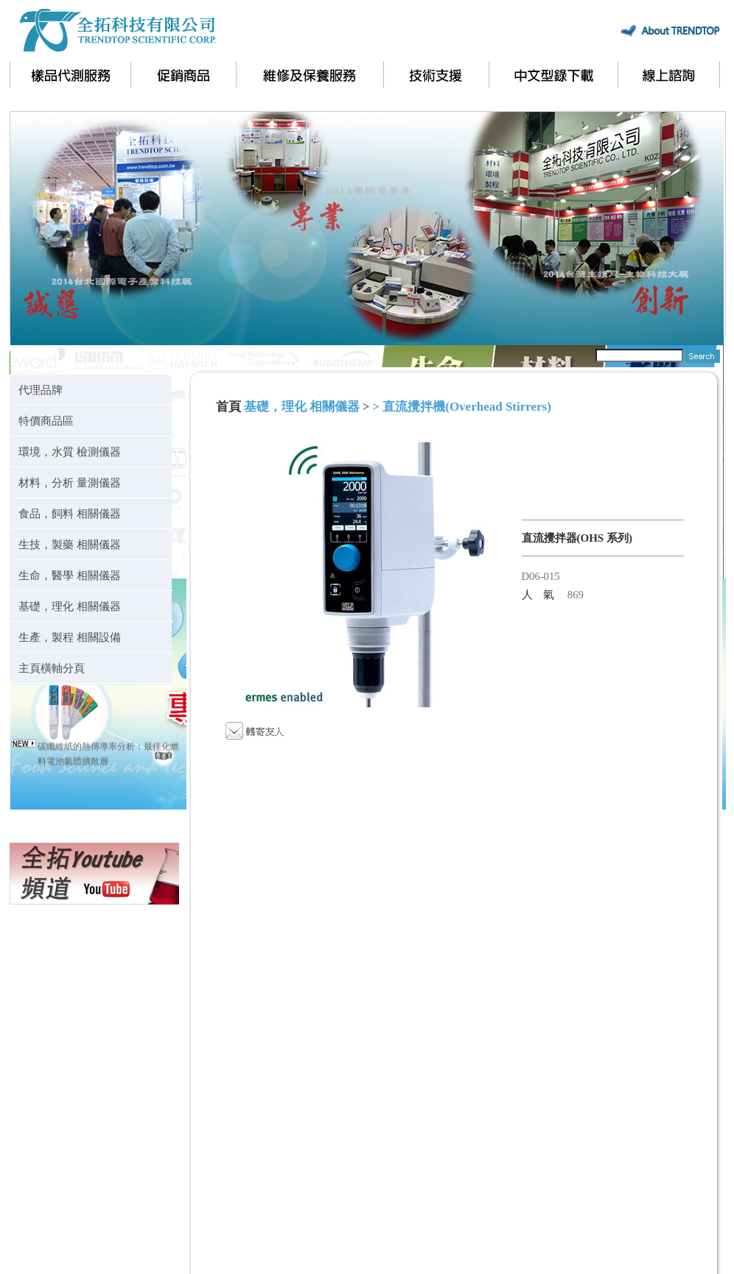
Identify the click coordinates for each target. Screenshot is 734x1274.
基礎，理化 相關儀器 (69, 606)
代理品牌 (40, 389)
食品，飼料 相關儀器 (69, 513)
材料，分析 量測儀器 (69, 482)
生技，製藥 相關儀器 (69, 544)
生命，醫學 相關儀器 (69, 575)
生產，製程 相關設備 (69, 637)
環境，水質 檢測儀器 (69, 451)
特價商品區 (46, 420)
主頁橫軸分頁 (51, 668)
